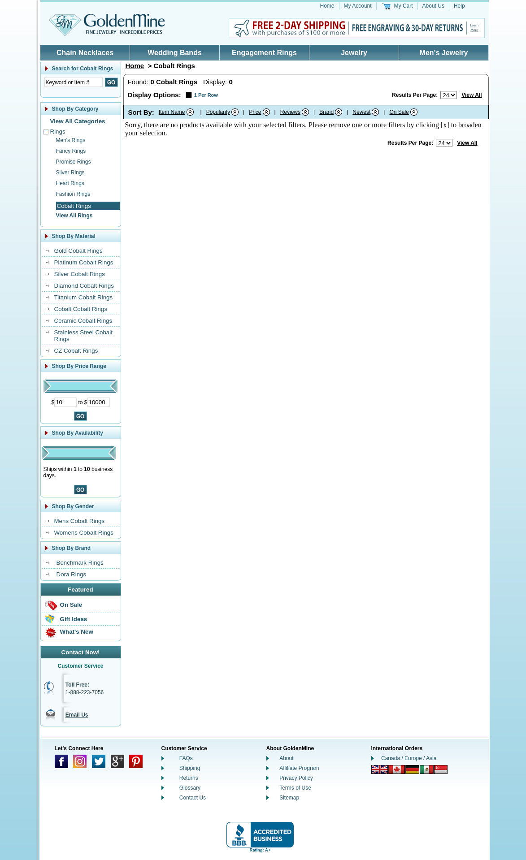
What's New (76, 631)
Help (459, 6)
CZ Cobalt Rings (76, 350)
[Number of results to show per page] (448, 95)
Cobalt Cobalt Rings (81, 309)
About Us (433, 6)
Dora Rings (72, 574)
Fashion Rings (73, 194)
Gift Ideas (73, 619)
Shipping (189, 768)
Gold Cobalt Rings (78, 250)
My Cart (403, 6)
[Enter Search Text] (73, 82)
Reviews (290, 112)
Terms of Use (295, 788)
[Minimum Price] (65, 402)
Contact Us (192, 798)
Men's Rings (71, 140)
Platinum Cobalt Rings (83, 262)
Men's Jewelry (444, 52)
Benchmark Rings (80, 562)
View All (471, 95)
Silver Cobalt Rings (79, 274)
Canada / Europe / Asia (408, 758)
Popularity (218, 112)
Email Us (76, 715)
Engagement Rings (264, 52)
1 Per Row (206, 95)
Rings (57, 131)
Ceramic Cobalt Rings (83, 320)
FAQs (186, 758)
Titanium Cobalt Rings (83, 297)
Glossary (189, 788)
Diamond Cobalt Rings (84, 285)
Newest (361, 112)
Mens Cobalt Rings (79, 521)
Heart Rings (70, 183)
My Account (358, 6)
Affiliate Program (299, 768)
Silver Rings (70, 172)
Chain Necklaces (85, 52)
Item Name (172, 112)
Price (255, 112)
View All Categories (77, 121)
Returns (188, 778)
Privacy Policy (296, 778)
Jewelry (354, 52)
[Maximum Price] (98, 402)
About (286, 758)
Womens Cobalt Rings (83, 532)
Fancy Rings (71, 151)
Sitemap (289, 798)
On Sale (71, 604)
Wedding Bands (175, 52)
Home (327, 6)
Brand (326, 112)
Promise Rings (73, 162)
